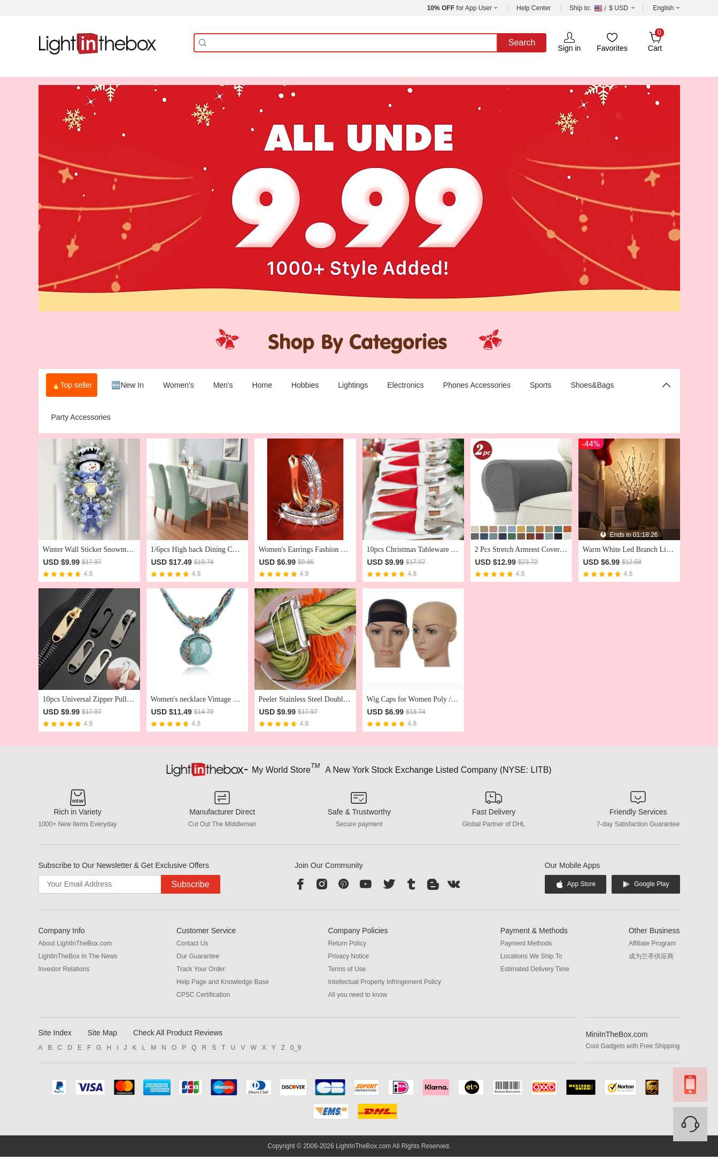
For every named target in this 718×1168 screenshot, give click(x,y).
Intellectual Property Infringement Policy (384, 982)
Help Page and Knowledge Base (222, 982)
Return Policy (347, 943)
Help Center (533, 8)
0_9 (295, 1047)
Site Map (102, 1032)
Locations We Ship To (531, 956)
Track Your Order (200, 969)
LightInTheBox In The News (78, 956)
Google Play (645, 884)
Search (522, 42)
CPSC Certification (203, 994)
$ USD (602, 8)
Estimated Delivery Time (534, 969)
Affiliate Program (652, 943)
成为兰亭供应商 (651, 956)
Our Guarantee (197, 956)
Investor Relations (64, 969)
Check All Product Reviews (177, 1032)
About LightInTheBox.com (75, 943)
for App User (459, 8)
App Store (575, 884)
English (663, 8)
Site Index (55, 1032)
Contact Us (192, 943)
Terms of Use (347, 969)
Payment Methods (526, 943)
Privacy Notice (348, 956)
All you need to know (358, 994)
